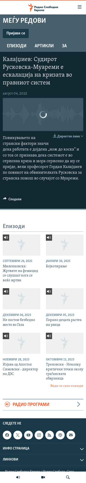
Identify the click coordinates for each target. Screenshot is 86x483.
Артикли (44, 46)
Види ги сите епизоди (66, 386)
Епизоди (16, 46)
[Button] (12, 200)
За (64, 46)
